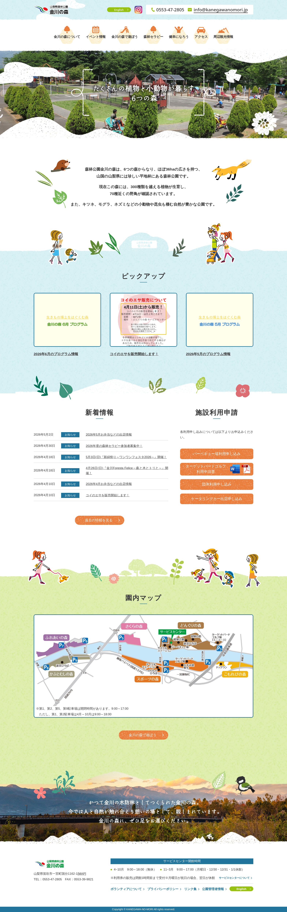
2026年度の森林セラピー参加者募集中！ (114, 446)
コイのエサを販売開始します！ (107, 495)
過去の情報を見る (99, 520)
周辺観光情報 (223, 37)
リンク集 (190, 889)
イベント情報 (96, 37)
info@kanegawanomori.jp (221, 10)
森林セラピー (153, 37)
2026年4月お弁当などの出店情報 (109, 484)
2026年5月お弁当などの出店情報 (109, 434)
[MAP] (82, 873)
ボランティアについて (126, 889)
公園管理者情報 (213, 889)
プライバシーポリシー (162, 889)
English (119, 10)
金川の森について (67, 37)
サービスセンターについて (234, 877)
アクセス (201, 37)
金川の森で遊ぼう (124, 37)
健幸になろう (179, 37)
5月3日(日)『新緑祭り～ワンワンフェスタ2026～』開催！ (126, 457)
